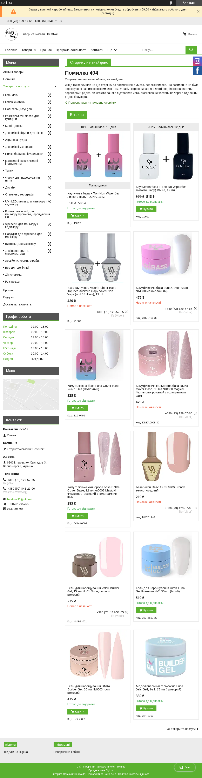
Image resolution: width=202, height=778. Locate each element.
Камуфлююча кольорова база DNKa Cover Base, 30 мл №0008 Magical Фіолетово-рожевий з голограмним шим (162, 390)
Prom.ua (120, 766)
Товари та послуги (16, 86)
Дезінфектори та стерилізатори (16, 252)
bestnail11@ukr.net (19, 499)
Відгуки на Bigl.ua (16, 752)
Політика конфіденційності (133, 774)
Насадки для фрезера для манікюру (23, 235)
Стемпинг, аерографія (20, 194)
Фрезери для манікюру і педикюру (21, 225)
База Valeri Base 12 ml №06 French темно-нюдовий (160, 489)
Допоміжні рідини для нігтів (24, 132)
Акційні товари (13, 72)
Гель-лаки (11, 95)
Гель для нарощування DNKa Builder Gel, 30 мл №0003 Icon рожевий (88, 689)
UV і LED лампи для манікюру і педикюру (26, 203)
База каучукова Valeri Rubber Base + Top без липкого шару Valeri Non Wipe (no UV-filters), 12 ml (93, 291)
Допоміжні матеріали (19, 146)
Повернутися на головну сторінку (92, 102)
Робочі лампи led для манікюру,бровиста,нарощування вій (27, 214)
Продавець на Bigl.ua (101, 770)
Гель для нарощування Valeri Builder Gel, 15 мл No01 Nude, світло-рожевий (93, 591)
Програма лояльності (71, 50)
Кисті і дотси (13, 125)
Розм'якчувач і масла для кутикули (22, 117)
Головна (11, 50)
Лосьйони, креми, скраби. (22, 260)
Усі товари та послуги (181, 729)
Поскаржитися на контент (101, 774)
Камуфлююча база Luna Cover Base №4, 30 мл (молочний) (162, 289)
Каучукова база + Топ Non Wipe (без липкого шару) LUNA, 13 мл (93, 195)
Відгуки (8, 297)
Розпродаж (12, 281)
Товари (26, 50)
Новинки (9, 79)
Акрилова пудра (16, 139)
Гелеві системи (15, 102)
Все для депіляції (17, 267)
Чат (184, 767)
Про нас (46, 50)
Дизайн (10, 187)
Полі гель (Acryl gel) (18, 109)
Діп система (13, 274)
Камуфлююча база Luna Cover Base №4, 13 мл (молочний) (93, 387)
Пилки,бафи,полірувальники (24, 153)
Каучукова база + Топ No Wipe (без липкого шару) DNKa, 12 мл (161, 188)
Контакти (96, 50)
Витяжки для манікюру (20, 243)
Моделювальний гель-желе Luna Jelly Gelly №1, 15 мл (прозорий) (159, 687)
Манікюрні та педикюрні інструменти (21, 162)
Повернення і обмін (67, 752)
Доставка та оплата (17, 304)
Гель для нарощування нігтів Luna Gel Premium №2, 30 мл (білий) (160, 589)
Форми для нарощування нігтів (22, 179)
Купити (79, 215)
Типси (9, 170)
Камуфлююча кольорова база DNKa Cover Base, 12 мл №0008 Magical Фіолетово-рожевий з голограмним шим (93, 492)
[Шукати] (191, 50)
